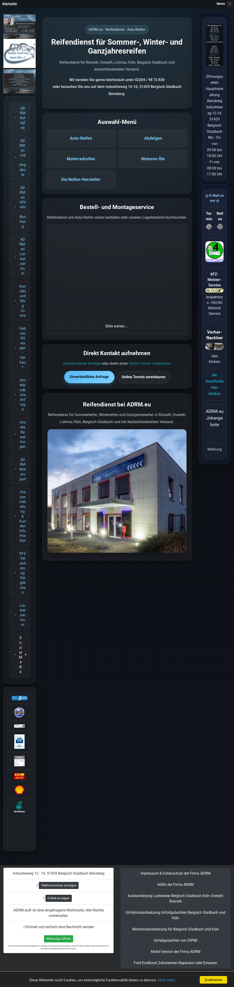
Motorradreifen (81, 159)
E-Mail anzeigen (59, 898)
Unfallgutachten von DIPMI (175, 940)
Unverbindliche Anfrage (82, 363)
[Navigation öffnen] (229, 4)
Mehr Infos (166, 980)
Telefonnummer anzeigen (59, 885)
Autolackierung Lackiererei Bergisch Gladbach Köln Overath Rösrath (175, 898)
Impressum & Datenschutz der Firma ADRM (175, 873)
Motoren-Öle (153, 159)
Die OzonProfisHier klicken (214, 384)
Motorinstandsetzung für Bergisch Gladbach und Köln (175, 929)
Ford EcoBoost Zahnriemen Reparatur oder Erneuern (175, 963)
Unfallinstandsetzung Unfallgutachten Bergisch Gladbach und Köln (175, 915)
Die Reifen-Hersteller (81, 179)
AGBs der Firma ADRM (175, 884)
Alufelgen (153, 138)
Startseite (9, 4)
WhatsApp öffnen (58, 939)
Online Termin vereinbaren (150, 363)
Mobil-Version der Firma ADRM (175, 951)
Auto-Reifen (81, 138)
